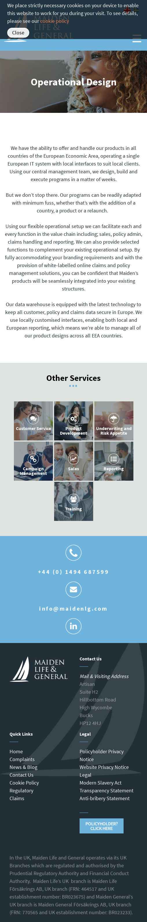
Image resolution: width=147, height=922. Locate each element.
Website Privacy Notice (104, 767)
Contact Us (22, 775)
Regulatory (21, 790)
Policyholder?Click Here (101, 826)
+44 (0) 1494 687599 (73, 571)
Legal (85, 775)
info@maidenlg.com (73, 608)
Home (16, 751)
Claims (17, 798)
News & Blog (23, 767)
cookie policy (54, 21)
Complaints (22, 759)
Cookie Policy (24, 782)
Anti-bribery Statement (105, 798)
